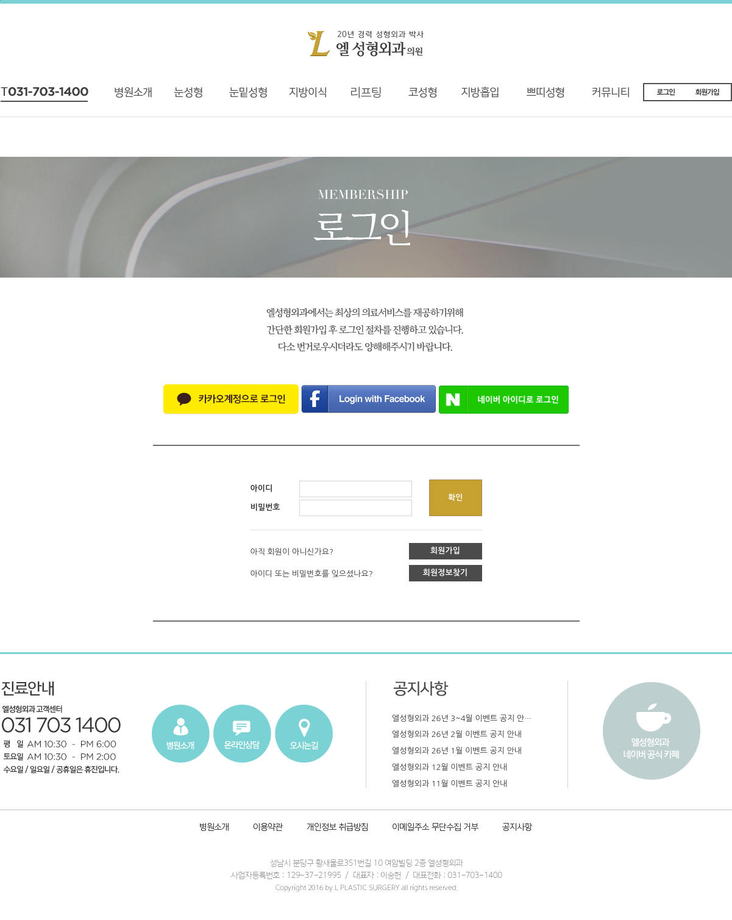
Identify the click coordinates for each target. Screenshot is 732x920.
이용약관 (267, 828)
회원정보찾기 (445, 573)
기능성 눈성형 (187, 97)
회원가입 (445, 551)
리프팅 (354, 97)
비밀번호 (265, 507)
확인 (455, 497)
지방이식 (293, 97)
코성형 (419, 97)
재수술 (237, 97)
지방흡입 (485, 97)
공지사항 (515, 828)
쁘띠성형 (551, 97)
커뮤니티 (618, 97)
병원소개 (138, 97)
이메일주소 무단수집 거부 (436, 828)
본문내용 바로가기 (0, 0)
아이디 (262, 488)
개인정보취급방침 (338, 828)
